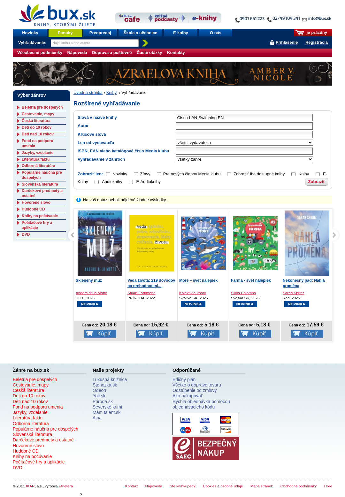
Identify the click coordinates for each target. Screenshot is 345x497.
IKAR (30, 486)
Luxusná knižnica (110, 379)
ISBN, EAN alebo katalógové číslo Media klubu (123, 151)
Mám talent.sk (106, 412)
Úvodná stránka (88, 92)
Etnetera (66, 486)
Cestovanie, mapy (38, 114)
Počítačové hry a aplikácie (37, 225)
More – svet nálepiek (198, 280)
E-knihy (180, 32)
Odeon (99, 390)
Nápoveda (77, 52)
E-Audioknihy (145, 181)
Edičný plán (183, 379)
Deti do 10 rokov (36, 127)
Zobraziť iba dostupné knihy (259, 174)
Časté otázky (149, 52)
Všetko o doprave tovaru (196, 384)
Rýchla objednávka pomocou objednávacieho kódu (201, 404)
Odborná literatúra (38, 166)
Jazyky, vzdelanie (37, 152)
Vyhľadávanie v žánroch (101, 159)
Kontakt (131, 486)
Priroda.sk (103, 401)
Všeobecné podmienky (39, 52)
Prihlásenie (287, 42)
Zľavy (145, 174)
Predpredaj (100, 32)
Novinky (30, 32)
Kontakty (176, 52)
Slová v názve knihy (97, 117)
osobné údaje (231, 486)
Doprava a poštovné (112, 52)
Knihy (111, 92)
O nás (215, 32)
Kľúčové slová (92, 134)
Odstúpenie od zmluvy (194, 390)
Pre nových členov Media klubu (192, 174)
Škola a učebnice (140, 32)
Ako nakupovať (187, 395)
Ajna (97, 417)
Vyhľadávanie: (33, 42)
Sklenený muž (89, 280)
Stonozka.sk (105, 384)
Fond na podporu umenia (38, 406)
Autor (83, 125)
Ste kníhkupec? (182, 486)
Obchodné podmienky (298, 486)
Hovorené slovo (36, 202)
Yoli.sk (99, 395)
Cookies (209, 486)
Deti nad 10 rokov (38, 134)
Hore (328, 486)
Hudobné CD (33, 209)
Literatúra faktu (36, 159)
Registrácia (316, 42)
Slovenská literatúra (40, 184)
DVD (26, 234)
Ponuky (65, 32)
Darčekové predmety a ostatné (43, 439)
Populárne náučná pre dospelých (45, 429)
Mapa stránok (261, 486)
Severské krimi (107, 406)
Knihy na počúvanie (40, 216)
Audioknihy (108, 181)
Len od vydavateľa (96, 142)
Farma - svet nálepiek (251, 280)
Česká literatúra (36, 121)
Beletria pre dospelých (42, 107)
